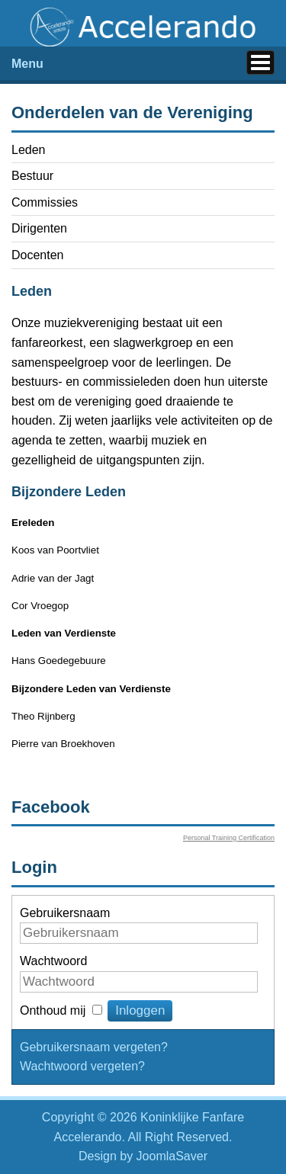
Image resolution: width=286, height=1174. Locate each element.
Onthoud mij (52, 1010)
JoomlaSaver (172, 1156)
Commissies (44, 202)
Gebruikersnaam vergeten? (94, 1047)
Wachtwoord (53, 960)
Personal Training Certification (229, 838)
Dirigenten (39, 228)
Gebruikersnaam (65, 912)
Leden (28, 149)
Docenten (37, 255)
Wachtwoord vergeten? (82, 1066)
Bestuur (32, 175)
